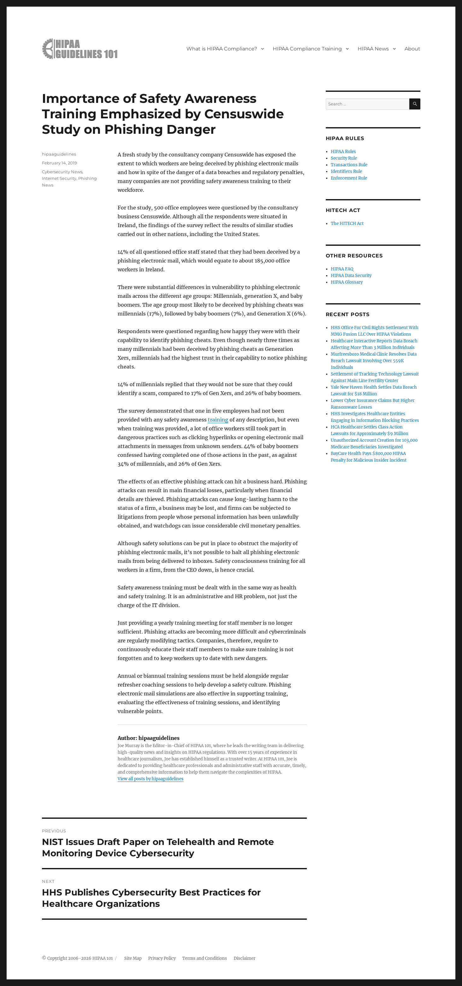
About (412, 49)
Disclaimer (244, 958)
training (218, 419)
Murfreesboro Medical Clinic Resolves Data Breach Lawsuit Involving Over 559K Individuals (374, 360)
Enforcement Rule (349, 178)
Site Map (133, 958)
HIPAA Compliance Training (307, 49)
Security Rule (344, 158)
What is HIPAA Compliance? (221, 49)
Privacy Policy (162, 958)
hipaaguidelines (59, 153)
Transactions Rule (349, 165)
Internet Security (59, 178)
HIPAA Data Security (351, 275)
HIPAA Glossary (347, 282)
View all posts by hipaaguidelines (151, 779)
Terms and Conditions (204, 958)
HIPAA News (373, 49)
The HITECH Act (347, 223)
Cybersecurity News (62, 171)
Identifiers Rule (346, 171)
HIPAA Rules (343, 151)
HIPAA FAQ (342, 269)
